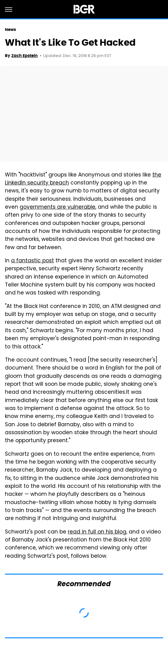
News (10, 29)
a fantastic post (32, 261)
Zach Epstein (24, 55)
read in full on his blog (97, 532)
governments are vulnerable (57, 207)
